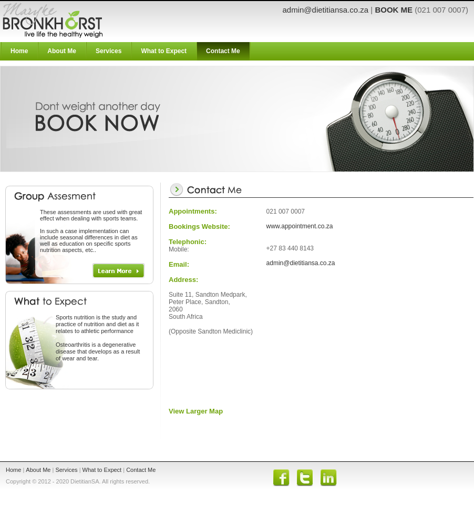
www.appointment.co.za (299, 226)
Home (19, 51)
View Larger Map (196, 411)
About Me (61, 51)
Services (108, 51)
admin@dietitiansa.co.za (326, 9)
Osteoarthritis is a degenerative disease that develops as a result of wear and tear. (98, 351)
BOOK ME (394, 9)
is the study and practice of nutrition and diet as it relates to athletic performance (97, 324)
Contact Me (223, 51)
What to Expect (164, 51)
